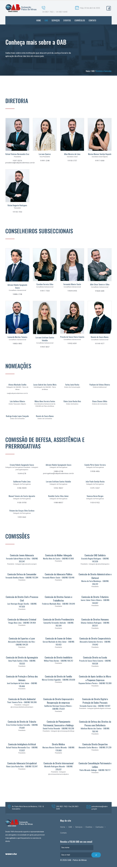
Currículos (99, 827)
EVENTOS (67, 20)
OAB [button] (46, 20)
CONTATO (92, 20)
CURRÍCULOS (79, 20)
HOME (38, 20)
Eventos (89, 827)
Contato (63, 833)
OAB (92, 71)
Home (88, 71)
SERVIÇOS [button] (56, 20)
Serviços (78, 827)
